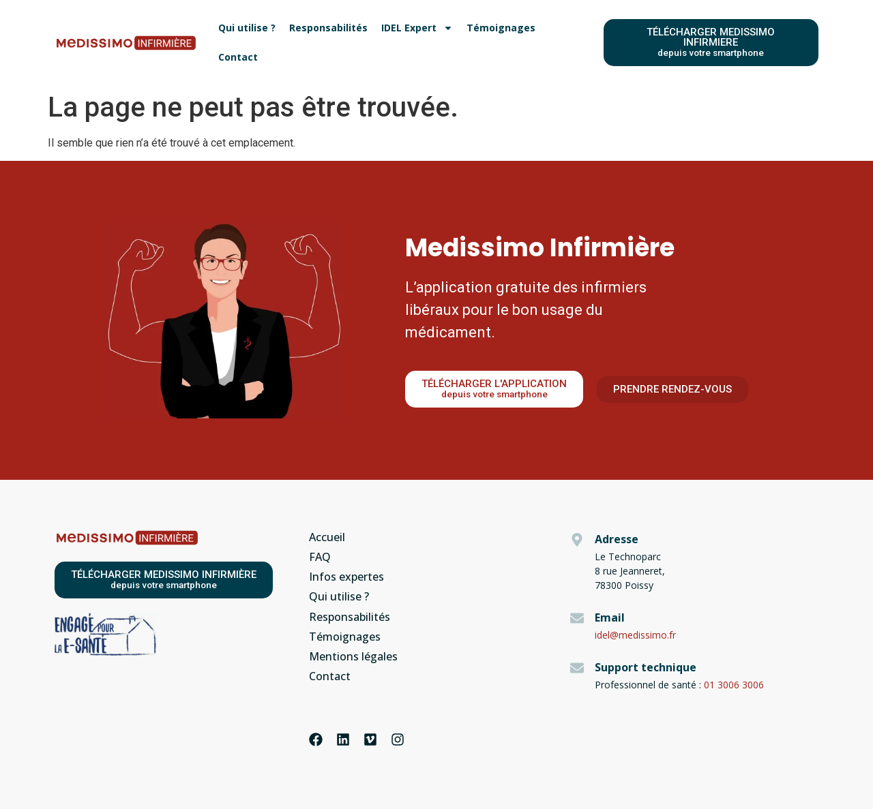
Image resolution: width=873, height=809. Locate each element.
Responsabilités (328, 27)
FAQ (320, 556)
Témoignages (501, 27)
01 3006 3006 (734, 684)
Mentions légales (353, 656)
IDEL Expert (417, 28)
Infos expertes (346, 576)
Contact (238, 56)
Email (610, 617)
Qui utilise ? (247, 27)
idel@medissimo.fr (635, 634)
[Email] (577, 618)
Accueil (327, 537)
